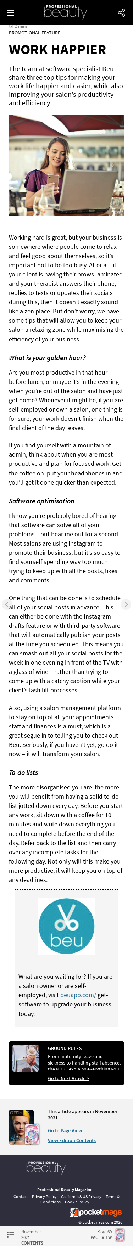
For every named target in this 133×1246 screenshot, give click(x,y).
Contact (20, 1196)
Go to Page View (65, 1130)
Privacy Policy (44, 1196)
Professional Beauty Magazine (64, 1189)
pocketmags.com (97, 1222)
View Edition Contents (72, 1140)
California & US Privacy (81, 1196)
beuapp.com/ (78, 995)
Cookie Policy (77, 1202)
